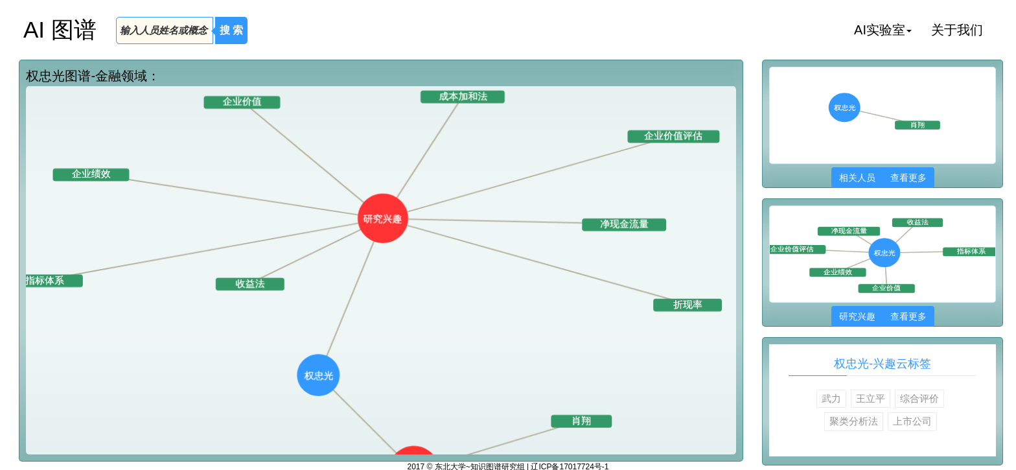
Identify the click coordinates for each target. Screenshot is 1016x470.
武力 (831, 398)
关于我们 (957, 30)
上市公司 (912, 421)
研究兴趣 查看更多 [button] (883, 316)
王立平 (870, 398)
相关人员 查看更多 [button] (883, 177)
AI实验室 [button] (883, 30)
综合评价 (919, 398)
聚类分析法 (853, 421)
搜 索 (231, 30)
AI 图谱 (60, 29)
